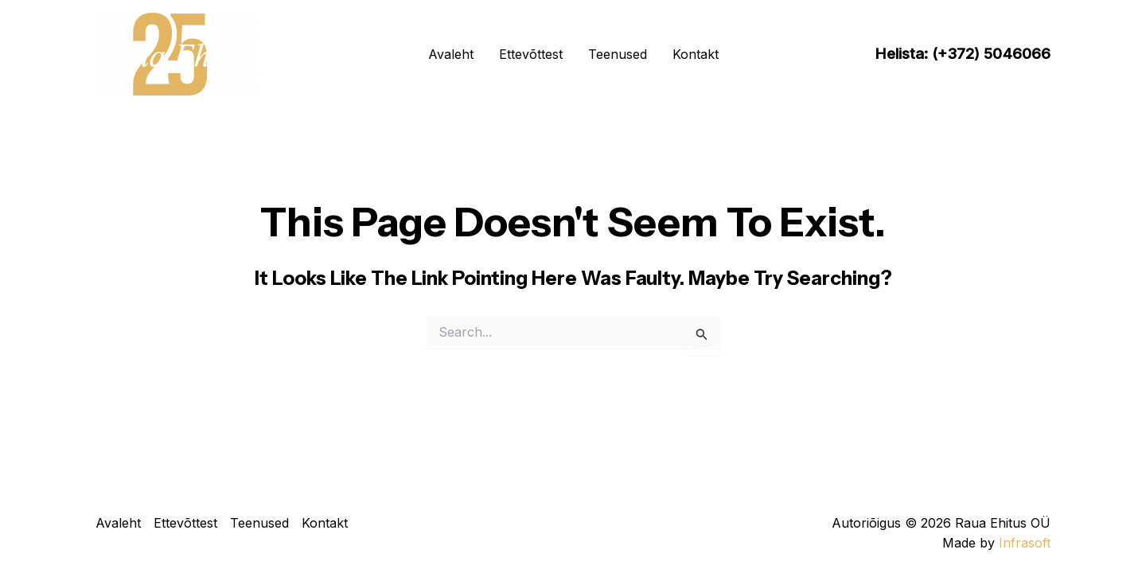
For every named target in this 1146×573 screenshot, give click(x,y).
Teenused (617, 54)
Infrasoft (1024, 543)
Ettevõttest (531, 54)
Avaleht (451, 54)
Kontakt (695, 54)
